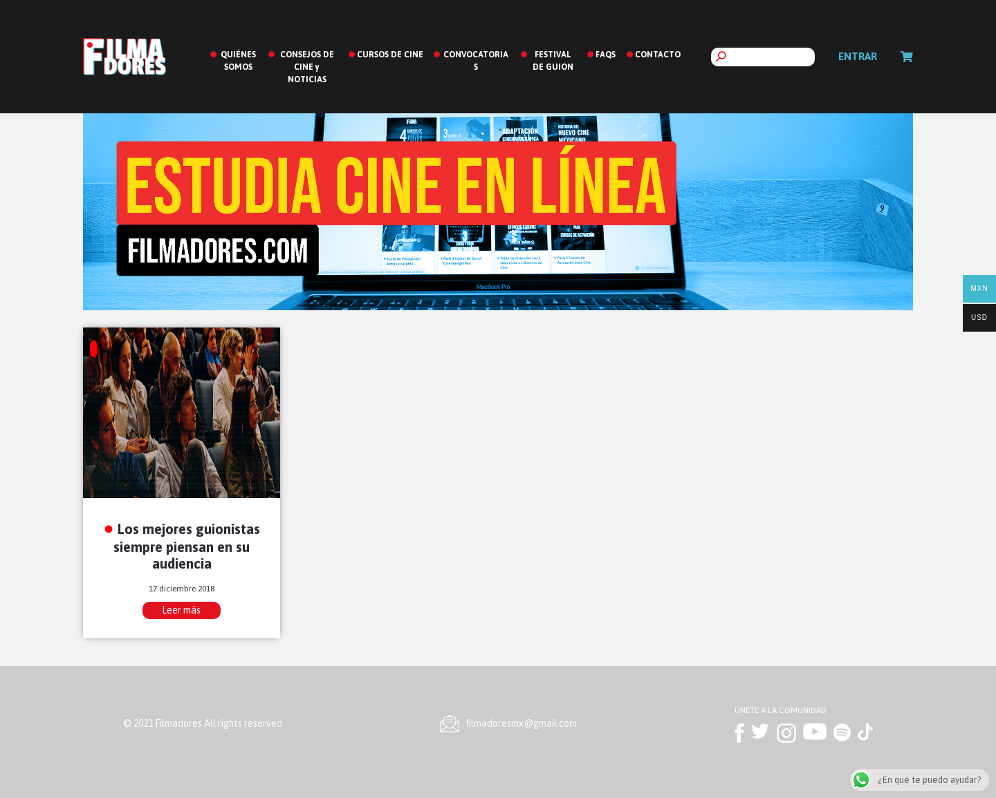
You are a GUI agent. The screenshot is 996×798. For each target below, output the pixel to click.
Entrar (857, 56)
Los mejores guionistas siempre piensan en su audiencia (186, 546)
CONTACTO (658, 54)
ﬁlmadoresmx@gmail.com (521, 723)
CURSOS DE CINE (390, 54)
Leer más (181, 610)
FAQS (606, 54)
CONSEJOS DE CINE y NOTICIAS (307, 67)
